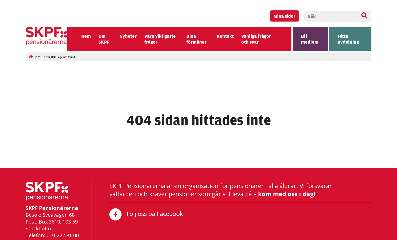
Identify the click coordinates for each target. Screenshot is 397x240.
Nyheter (128, 35)
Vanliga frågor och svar (256, 38)
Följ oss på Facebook (146, 214)
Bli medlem (310, 38)
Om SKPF (103, 38)
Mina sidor (284, 16)
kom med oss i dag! (286, 193)
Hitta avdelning (348, 38)
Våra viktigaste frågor (160, 38)
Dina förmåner (196, 38)
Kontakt (225, 35)
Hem (86, 35)
